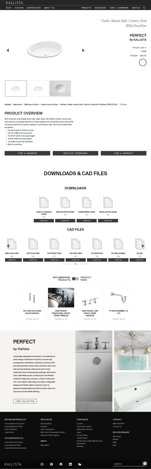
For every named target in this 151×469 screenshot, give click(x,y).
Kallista (8, 105)
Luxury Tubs (9, 432)
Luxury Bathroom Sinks (13, 427)
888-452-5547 (118, 424)
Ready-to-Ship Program (50, 435)
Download (44, 220)
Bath (8, 8)
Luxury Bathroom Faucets (15, 424)
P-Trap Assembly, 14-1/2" (118, 312)
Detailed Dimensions (75, 153)
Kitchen (19, 8)
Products (86, 8)
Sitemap (80, 446)
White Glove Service (84, 429)
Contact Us (117, 427)
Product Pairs (86, 279)
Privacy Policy (82, 435)
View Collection (25, 401)
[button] (145, 463)
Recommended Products (61, 279)
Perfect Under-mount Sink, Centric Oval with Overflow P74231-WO (88, 105)
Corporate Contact (84, 427)
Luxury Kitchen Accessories (15, 448)
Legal (79, 432)
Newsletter (45, 445)
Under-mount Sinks (49, 105)
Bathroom (17, 105)
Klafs (115, 442)
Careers (80, 424)
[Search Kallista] (126, 464)
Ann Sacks (117, 436)
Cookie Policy (82, 438)
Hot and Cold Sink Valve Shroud (32, 312)
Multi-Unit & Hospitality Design (53, 432)
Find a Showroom (118, 8)
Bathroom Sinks (31, 105)
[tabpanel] (75, 304)
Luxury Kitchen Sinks (13, 445)
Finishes (44, 427)
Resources (100, 8)
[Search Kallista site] (144, 8)
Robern (116, 439)
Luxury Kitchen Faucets (14, 442)
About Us (49, 8)
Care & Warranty (123, 153)
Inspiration (34, 8)
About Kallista (46, 424)
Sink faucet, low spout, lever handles (90, 313)
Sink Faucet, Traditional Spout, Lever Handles (61, 313)
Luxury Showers (11, 429)
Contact (136, 8)
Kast (114, 445)
